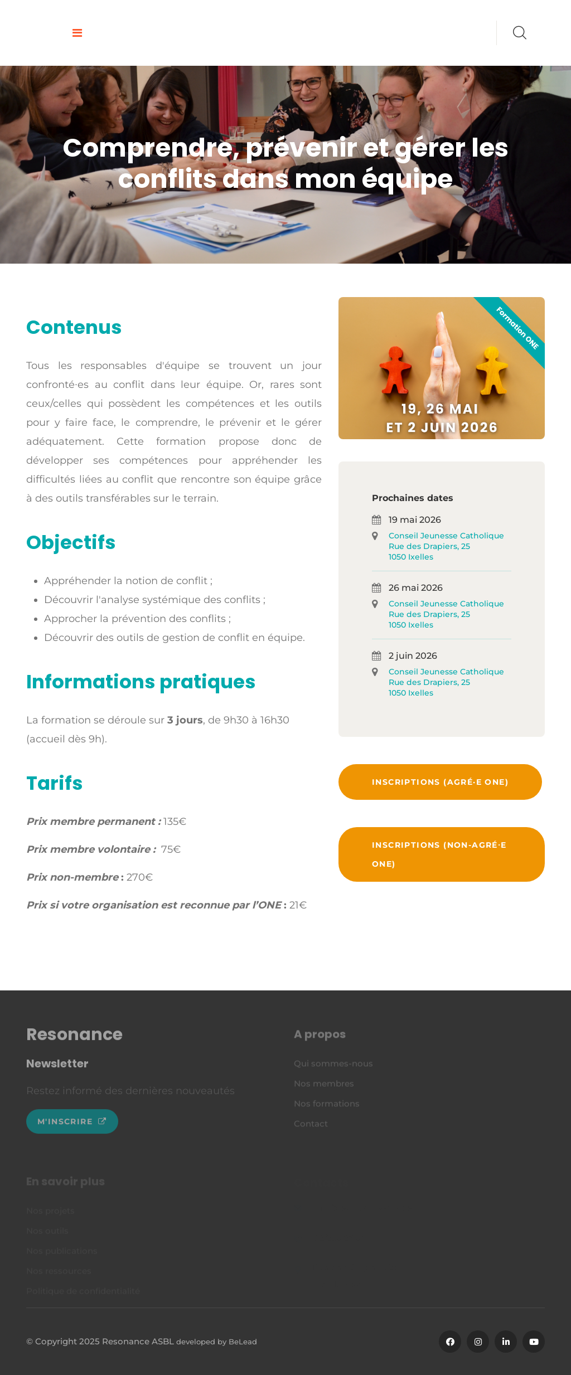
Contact (311, 1126)
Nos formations (327, 1106)
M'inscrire (72, 1125)
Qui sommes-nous (333, 1066)
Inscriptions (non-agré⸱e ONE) (439, 854)
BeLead (243, 1341)
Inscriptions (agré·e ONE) (440, 782)
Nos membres (324, 1086)
